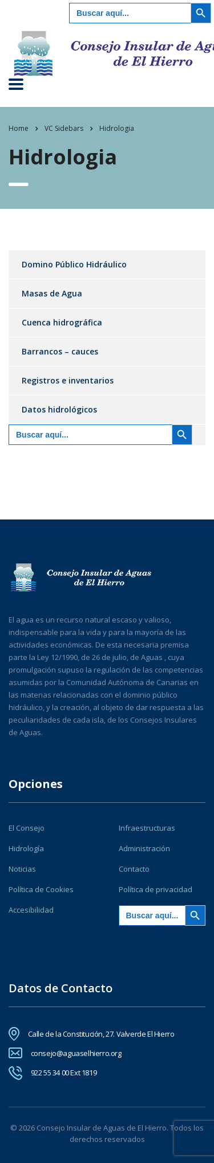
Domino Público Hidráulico (74, 264)
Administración (144, 848)
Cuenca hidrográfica (62, 322)
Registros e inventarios (68, 380)
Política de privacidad (155, 889)
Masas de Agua (52, 293)
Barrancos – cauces (60, 351)
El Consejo (27, 827)
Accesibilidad (31, 909)
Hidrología (26, 848)
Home (19, 128)
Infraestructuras (147, 827)
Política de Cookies (41, 889)
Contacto (134, 868)
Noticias (22, 868)
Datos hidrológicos (59, 409)
